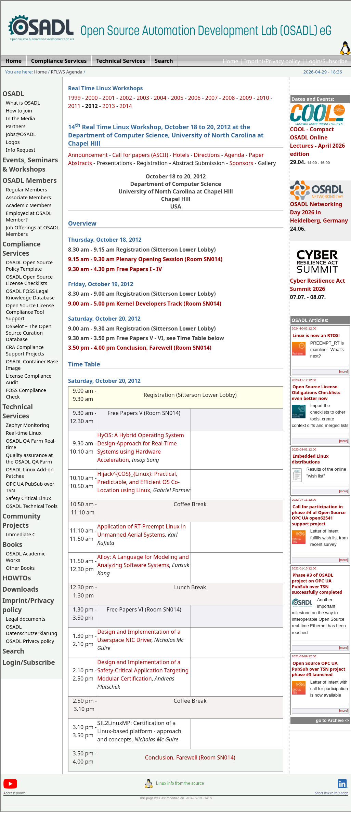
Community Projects (21, 520)
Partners (16, 126)
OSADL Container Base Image (32, 364)
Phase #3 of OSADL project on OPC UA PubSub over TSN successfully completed (317, 583)
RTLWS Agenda (66, 72)
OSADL (13, 93)
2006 (194, 98)
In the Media (20, 118)
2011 (74, 106)
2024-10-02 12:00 (304, 328)
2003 (142, 98)
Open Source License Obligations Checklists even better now (316, 392)
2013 (108, 106)
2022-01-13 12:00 (304, 568)
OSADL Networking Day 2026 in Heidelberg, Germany (319, 209)
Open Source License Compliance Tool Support (30, 312)
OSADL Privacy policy (30, 641)
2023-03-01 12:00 (304, 449)
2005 (177, 98)
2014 (125, 106)
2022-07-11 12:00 (304, 499)
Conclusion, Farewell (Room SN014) (190, 757)
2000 (91, 98)
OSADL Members (29, 180)
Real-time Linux (23, 433)
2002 (125, 98)
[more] (343, 371)
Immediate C (21, 534)
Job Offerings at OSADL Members (32, 230)
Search (13, 651)
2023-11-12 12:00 (304, 380)
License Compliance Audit (28, 379)
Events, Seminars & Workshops (30, 164)
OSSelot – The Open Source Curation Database (28, 332)
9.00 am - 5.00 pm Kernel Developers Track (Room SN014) (144, 303)
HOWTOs (16, 577)
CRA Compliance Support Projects (25, 350)
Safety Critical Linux (28, 498)
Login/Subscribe (327, 61)
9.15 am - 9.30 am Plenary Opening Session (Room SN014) (145, 259)
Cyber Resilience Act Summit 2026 (317, 282)
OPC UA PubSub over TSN (30, 487)
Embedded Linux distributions (310, 459)
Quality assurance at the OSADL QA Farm (29, 458)
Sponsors (241, 163)
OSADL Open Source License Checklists (29, 279)
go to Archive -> (332, 720)
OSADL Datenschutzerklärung (31, 629)
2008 (228, 98)
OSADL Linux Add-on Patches (30, 472)
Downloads (20, 589)
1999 (74, 98)
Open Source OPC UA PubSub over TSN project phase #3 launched (318, 668)
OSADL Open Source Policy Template (29, 265)
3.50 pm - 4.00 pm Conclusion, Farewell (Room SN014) (139, 347)
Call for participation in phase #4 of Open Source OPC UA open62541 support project (319, 515)
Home (230, 61)
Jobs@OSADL (21, 134)
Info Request (20, 150)
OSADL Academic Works (25, 556)
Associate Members (28, 197)
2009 (245, 98)
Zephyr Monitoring (27, 425)
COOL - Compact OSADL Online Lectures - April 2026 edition (317, 138)
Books (12, 544)
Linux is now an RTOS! (316, 335)
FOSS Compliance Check (26, 393)
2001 (108, 98)
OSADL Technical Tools (31, 506)
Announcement (88, 155)
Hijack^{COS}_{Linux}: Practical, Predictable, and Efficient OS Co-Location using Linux (138, 482)
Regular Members (26, 189)
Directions (207, 155)
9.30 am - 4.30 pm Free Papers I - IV (115, 269)
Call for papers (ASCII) (140, 155)
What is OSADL (23, 102)
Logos (13, 142)
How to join (19, 110)
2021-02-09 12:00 (304, 656)
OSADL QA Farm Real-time (31, 444)
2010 (263, 98)
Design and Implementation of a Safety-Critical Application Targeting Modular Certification (142, 670)
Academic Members (28, 205)
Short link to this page (331, 793)
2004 (160, 98)
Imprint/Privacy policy (272, 61)
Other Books (20, 568)
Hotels (181, 155)
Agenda (234, 155)
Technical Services (17, 411)
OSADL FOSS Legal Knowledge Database (30, 294)
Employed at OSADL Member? (29, 216)
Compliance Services (21, 248)
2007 (211, 98)
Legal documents (26, 619)
